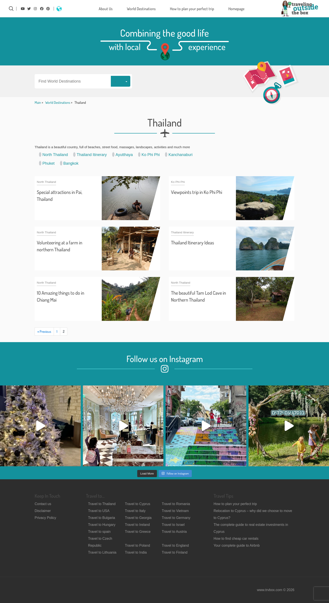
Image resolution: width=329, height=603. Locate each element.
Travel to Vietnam (175, 511)
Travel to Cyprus (137, 504)
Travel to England (175, 545)
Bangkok (69, 163)
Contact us (43, 504)
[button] (83, 81)
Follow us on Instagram (164, 358)
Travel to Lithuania (102, 552)
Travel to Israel (173, 525)
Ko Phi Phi (149, 154)
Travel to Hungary (102, 525)
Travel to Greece (138, 531)
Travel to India (136, 552)
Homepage (236, 8)
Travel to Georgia (138, 518)
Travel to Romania (176, 504)
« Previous (44, 331)
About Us (106, 8)
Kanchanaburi (178, 154)
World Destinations (141, 8)
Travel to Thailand (102, 504)
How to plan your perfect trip (192, 8)
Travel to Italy (135, 511)
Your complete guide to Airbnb (237, 545)
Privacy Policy (45, 518)
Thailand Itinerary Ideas (192, 242)
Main (38, 102)
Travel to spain (99, 531)
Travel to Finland (175, 552)
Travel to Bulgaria (101, 518)
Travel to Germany (176, 518)
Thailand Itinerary (90, 154)
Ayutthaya (122, 154)
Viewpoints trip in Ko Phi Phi (196, 192)
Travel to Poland (137, 545)
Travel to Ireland (137, 525)
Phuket (47, 163)
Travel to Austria (174, 531)
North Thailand (53, 154)
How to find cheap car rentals (236, 538)
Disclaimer (43, 511)
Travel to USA (99, 511)
